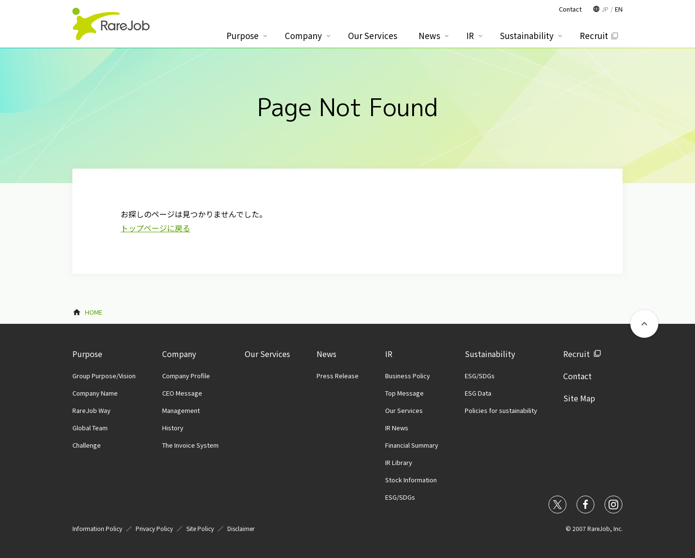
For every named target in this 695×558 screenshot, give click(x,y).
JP (605, 8)
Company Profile (186, 375)
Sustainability (490, 353)
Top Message (404, 393)
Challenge (86, 445)
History (172, 427)
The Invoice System (190, 445)
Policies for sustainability (501, 410)
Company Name (95, 393)
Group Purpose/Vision (104, 375)
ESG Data (478, 393)
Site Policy (200, 528)
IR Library (398, 462)
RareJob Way (91, 410)
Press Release (338, 375)
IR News (396, 427)
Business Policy (407, 375)
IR (388, 353)
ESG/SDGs (400, 497)
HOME (93, 312)
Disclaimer (240, 528)
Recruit (576, 353)
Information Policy (97, 528)
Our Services (267, 353)
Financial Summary (411, 445)
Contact (577, 376)
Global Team (90, 427)
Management (181, 410)
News (326, 353)
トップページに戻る (155, 228)
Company (179, 353)
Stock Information (411, 479)
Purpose (87, 353)
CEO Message (182, 393)
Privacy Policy (154, 528)
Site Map (579, 398)
